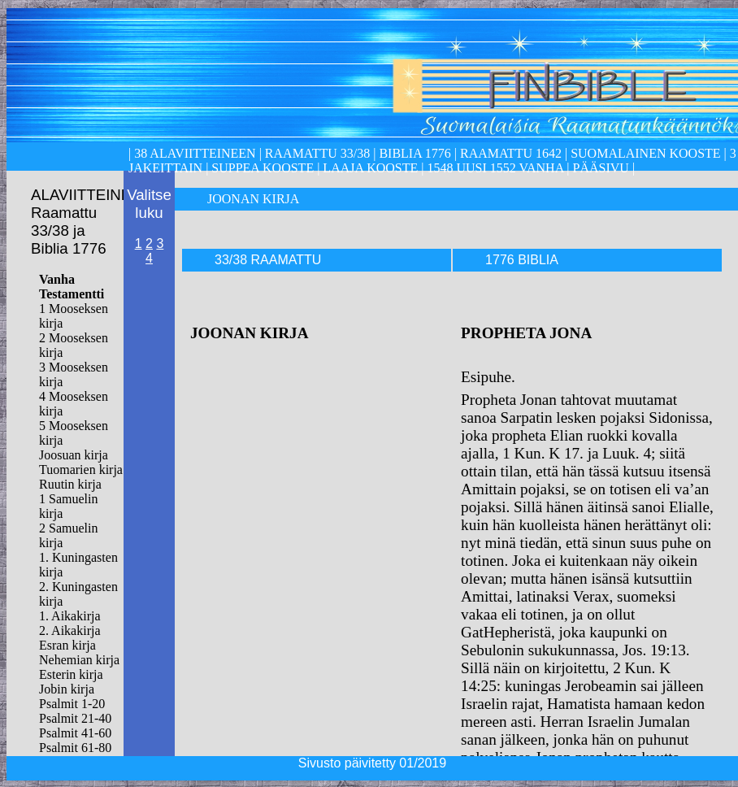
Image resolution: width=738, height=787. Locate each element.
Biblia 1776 (415, 153)
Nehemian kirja (79, 660)
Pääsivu (601, 168)
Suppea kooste (264, 168)
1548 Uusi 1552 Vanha (493, 168)
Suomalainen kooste (645, 153)
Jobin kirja (66, 689)
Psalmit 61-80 (75, 747)
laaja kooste (368, 168)
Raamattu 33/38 (317, 153)
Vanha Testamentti (71, 286)
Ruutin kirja (70, 484)
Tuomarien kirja (81, 469)
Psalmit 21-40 (75, 718)
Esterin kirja (71, 674)
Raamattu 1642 (511, 153)
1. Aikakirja (70, 616)
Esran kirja (67, 645)
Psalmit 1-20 (72, 704)
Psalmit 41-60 (75, 733)
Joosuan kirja (73, 455)
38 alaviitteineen (193, 153)
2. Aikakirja (70, 630)
